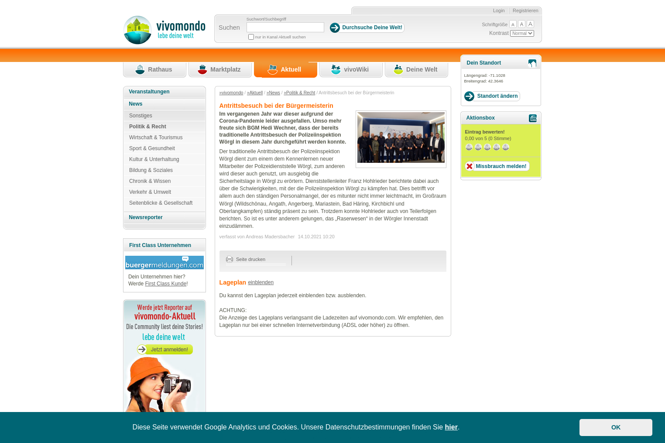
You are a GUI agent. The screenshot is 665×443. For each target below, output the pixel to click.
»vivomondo (231, 92)
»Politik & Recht (299, 92)
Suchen (229, 27)
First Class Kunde (165, 284)
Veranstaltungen (149, 92)
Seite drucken (246, 259)
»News (273, 92)
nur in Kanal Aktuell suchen (280, 36)
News (135, 104)
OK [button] (616, 427)
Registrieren (525, 10)
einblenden (261, 282)
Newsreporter (145, 217)
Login (499, 10)
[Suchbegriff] (285, 27)
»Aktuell (255, 92)
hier (451, 427)
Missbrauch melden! (501, 166)
